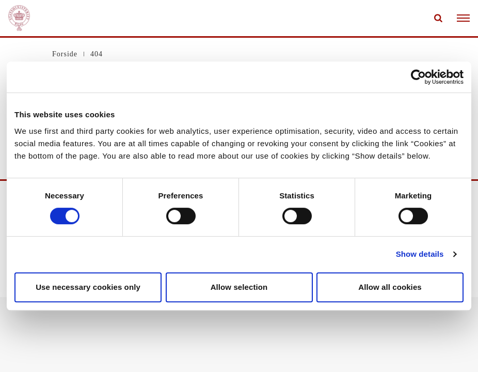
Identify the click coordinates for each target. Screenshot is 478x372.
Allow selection (239, 287)
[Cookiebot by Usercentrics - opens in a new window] (418, 77)
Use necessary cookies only (88, 287)
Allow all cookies (390, 287)
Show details (420, 254)
